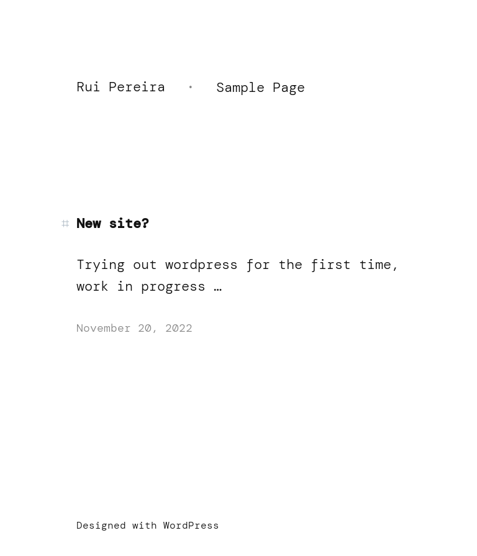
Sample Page (260, 87)
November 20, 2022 (134, 328)
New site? (112, 223)
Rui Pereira (120, 87)
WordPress (191, 525)
